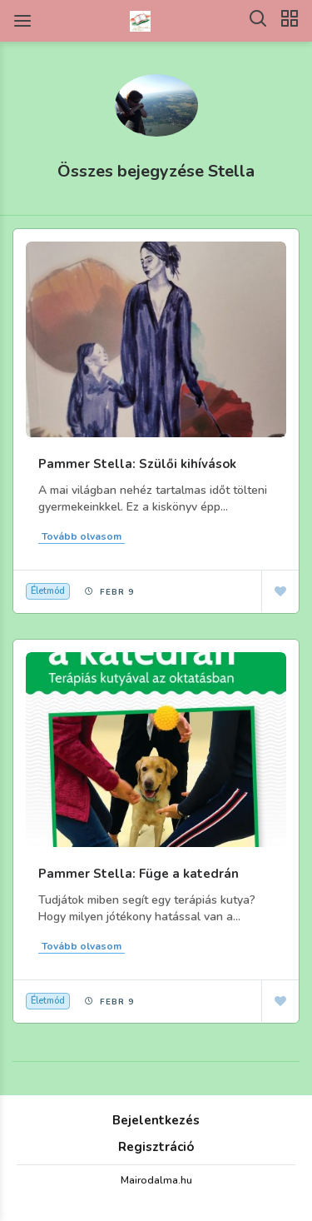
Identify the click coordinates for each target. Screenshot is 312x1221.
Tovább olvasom (81, 536)
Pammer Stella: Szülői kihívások (137, 464)
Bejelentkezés (156, 1120)
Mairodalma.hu (156, 1180)
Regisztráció (156, 1147)
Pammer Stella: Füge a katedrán (138, 873)
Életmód (48, 591)
